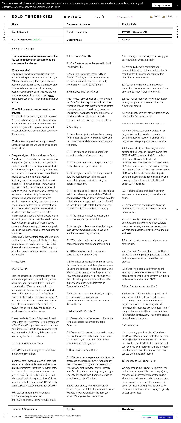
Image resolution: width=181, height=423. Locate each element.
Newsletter (128, 409)
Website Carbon (165, 417)
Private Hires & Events (134, 32)
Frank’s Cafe (129, 24)
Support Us (125, 17)
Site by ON (17, 416)
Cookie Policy (53, 7)
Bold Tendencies (32, 17)
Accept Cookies (162, 5)
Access (126, 39)
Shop (97, 17)
